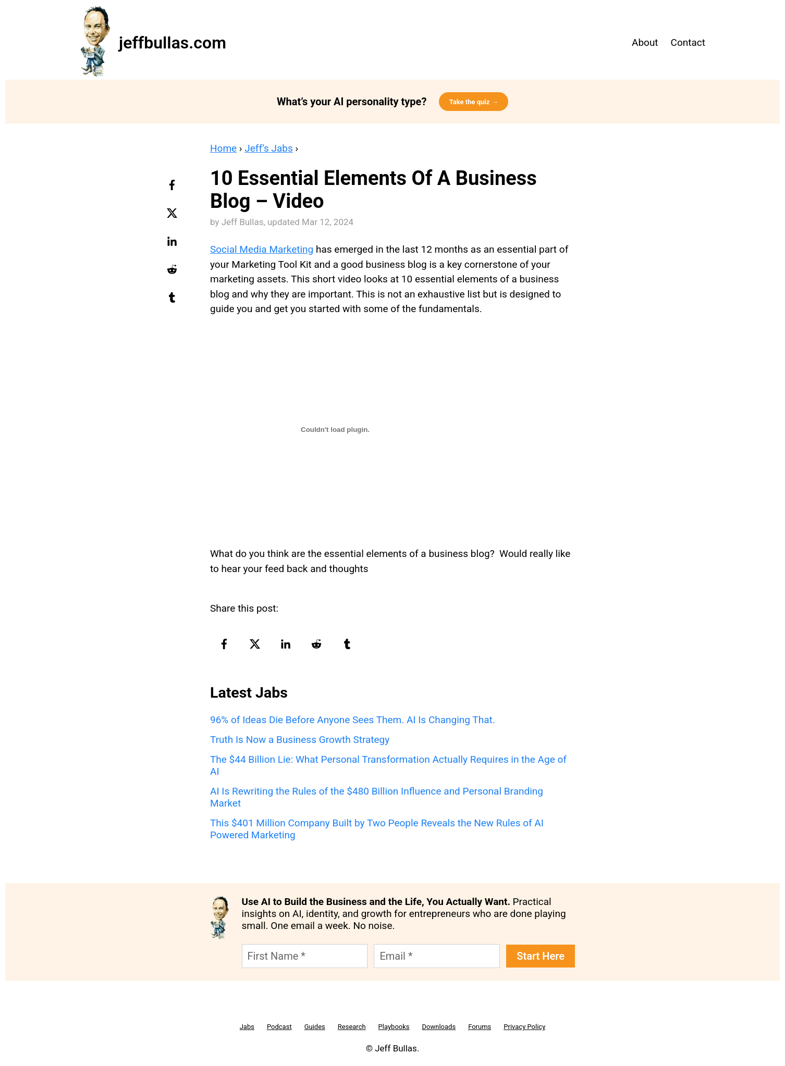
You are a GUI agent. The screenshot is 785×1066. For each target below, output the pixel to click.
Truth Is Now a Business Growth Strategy (299, 740)
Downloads (439, 1027)
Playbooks (394, 1027)
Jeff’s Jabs (268, 148)
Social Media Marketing (261, 249)
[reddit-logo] (173, 273)
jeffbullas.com (172, 43)
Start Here (541, 956)
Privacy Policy (524, 1027)
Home (223, 148)
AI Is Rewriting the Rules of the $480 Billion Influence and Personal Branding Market (376, 797)
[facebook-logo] (173, 188)
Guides (314, 1027)
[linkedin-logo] (173, 245)
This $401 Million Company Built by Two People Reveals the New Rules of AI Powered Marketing (377, 829)
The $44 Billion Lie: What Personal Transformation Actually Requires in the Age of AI (388, 765)
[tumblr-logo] (173, 301)
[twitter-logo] (173, 217)
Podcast (279, 1027)
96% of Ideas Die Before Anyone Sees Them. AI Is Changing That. (352, 720)
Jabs (247, 1027)
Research (352, 1027)
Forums (479, 1027)
